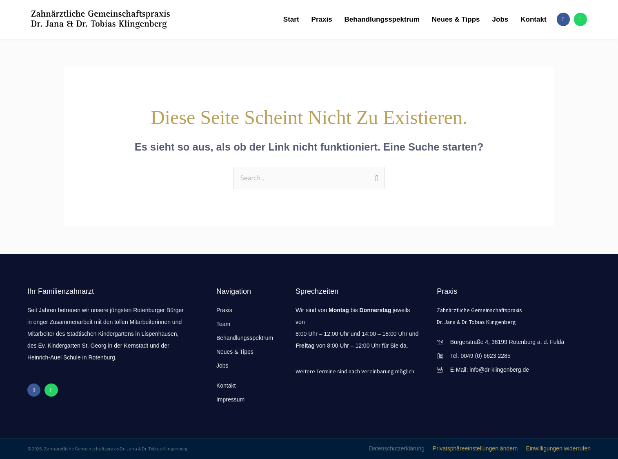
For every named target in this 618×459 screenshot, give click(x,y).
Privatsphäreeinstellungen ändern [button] (475, 448)
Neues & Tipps (455, 19)
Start (291, 19)
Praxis (321, 19)
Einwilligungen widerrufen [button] (558, 448)
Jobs (499, 19)
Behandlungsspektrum (381, 19)
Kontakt (533, 19)
